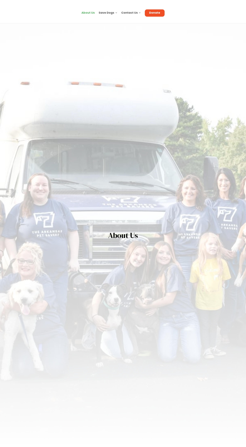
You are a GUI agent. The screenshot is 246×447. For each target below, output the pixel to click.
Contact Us (129, 13)
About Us (88, 13)
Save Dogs (106, 13)
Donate (154, 13)
